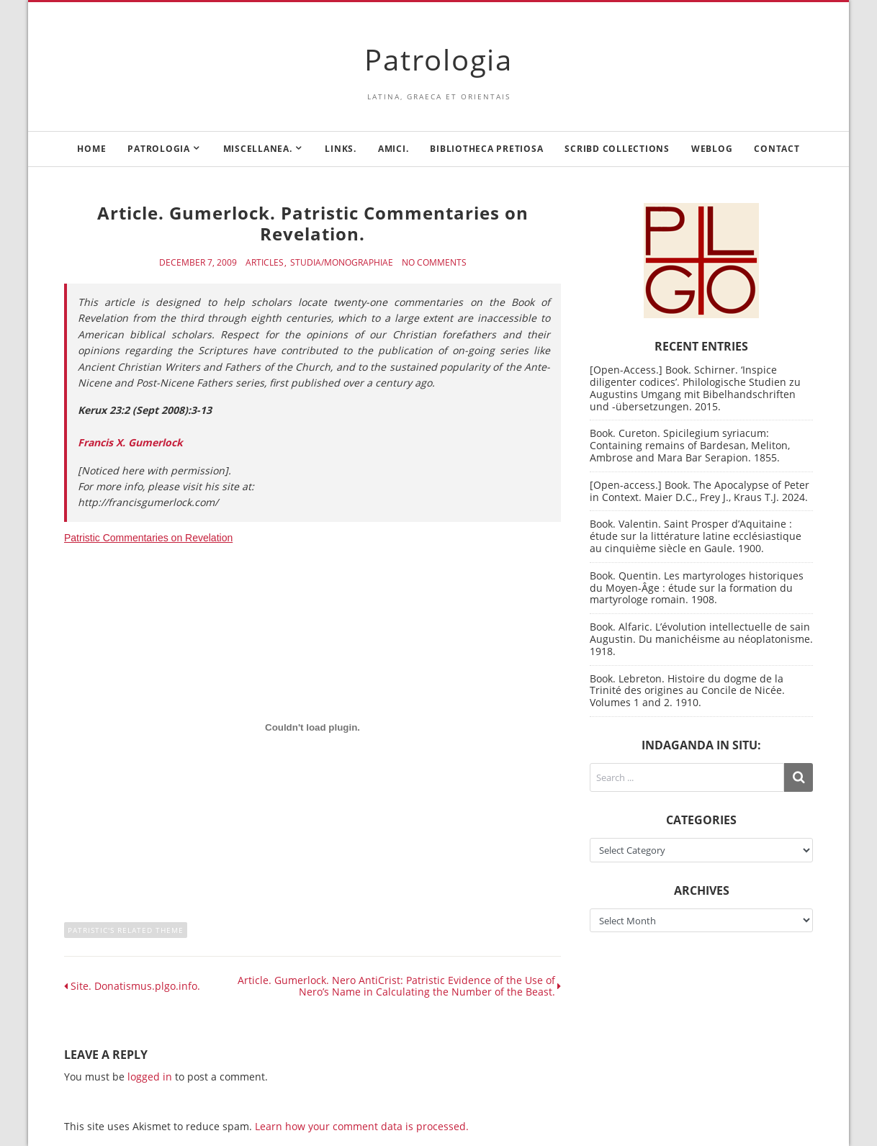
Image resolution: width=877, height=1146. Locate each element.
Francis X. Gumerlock (130, 442)
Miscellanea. (257, 149)
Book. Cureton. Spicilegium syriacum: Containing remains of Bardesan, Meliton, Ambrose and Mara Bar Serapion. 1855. (690, 445)
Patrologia (438, 59)
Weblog (712, 149)
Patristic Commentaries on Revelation (148, 537)
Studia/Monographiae (341, 263)
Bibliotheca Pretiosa (486, 149)
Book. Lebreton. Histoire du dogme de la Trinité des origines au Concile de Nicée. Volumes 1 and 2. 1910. (687, 691)
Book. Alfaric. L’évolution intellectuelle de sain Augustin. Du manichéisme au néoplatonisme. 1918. (701, 639)
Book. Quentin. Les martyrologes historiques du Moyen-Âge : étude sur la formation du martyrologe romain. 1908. (697, 588)
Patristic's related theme (126, 930)
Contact (776, 149)
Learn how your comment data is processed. (362, 1126)
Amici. (393, 149)
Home (91, 149)
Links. (340, 149)
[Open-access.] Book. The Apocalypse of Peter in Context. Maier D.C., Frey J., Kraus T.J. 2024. (699, 491)
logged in (149, 1076)
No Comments (434, 263)
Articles (265, 263)
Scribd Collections (617, 149)
